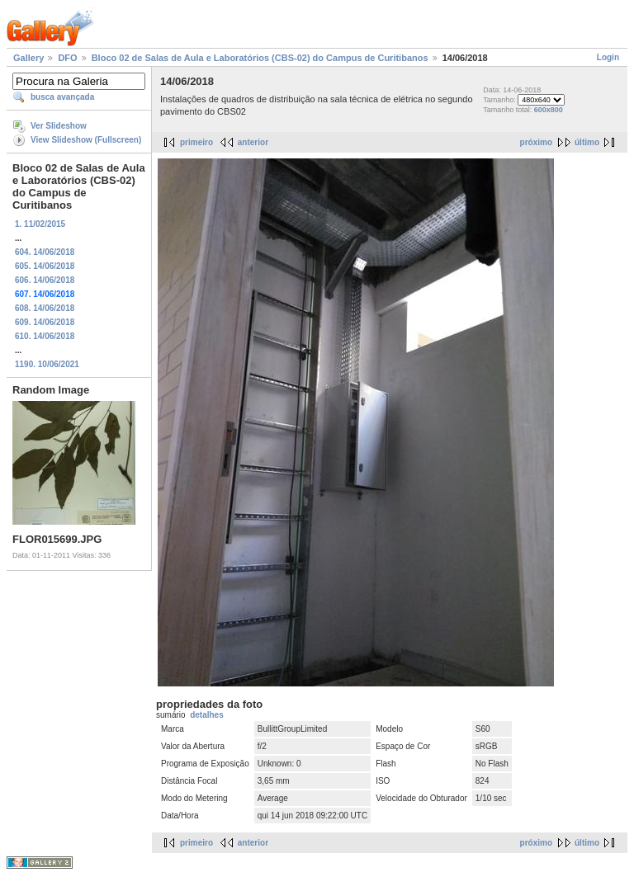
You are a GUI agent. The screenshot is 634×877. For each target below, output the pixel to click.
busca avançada (62, 96)
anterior (253, 142)
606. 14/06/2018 (44, 280)
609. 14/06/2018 (44, 322)
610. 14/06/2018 (44, 336)
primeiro (196, 142)
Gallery (28, 58)
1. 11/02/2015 (40, 224)
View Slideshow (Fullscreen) (86, 139)
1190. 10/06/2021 (47, 364)
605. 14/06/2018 (44, 266)
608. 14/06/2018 (44, 308)
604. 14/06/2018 (44, 252)
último (587, 142)
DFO (67, 58)
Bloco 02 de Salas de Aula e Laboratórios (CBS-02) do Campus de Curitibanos (260, 58)
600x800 (548, 110)
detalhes (207, 714)
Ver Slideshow (59, 125)
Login (608, 57)
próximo (536, 142)
